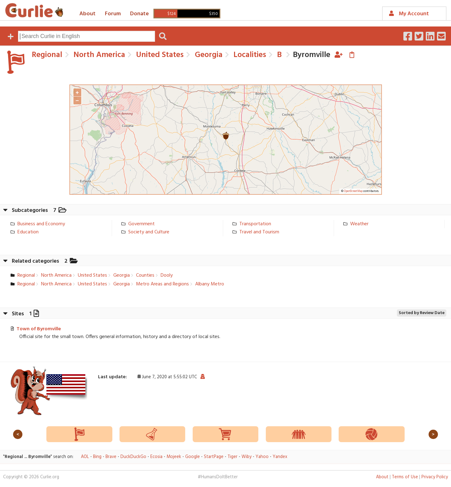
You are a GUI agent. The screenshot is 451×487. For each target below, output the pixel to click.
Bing (97, 457)
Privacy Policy (434, 477)
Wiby (246, 457)
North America (98, 55)
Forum (113, 13)
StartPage (213, 457)
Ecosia (156, 457)
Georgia (208, 55)
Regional (47, 55)
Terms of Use (405, 477)
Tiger (232, 457)
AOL (85, 457)
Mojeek (174, 457)
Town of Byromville (38, 329)
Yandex (280, 457)
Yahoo (262, 457)
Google (192, 457)
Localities (249, 55)
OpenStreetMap (353, 191)
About (87, 13)
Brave (111, 457)
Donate (139, 13)
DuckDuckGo (133, 457)
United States (159, 55)
